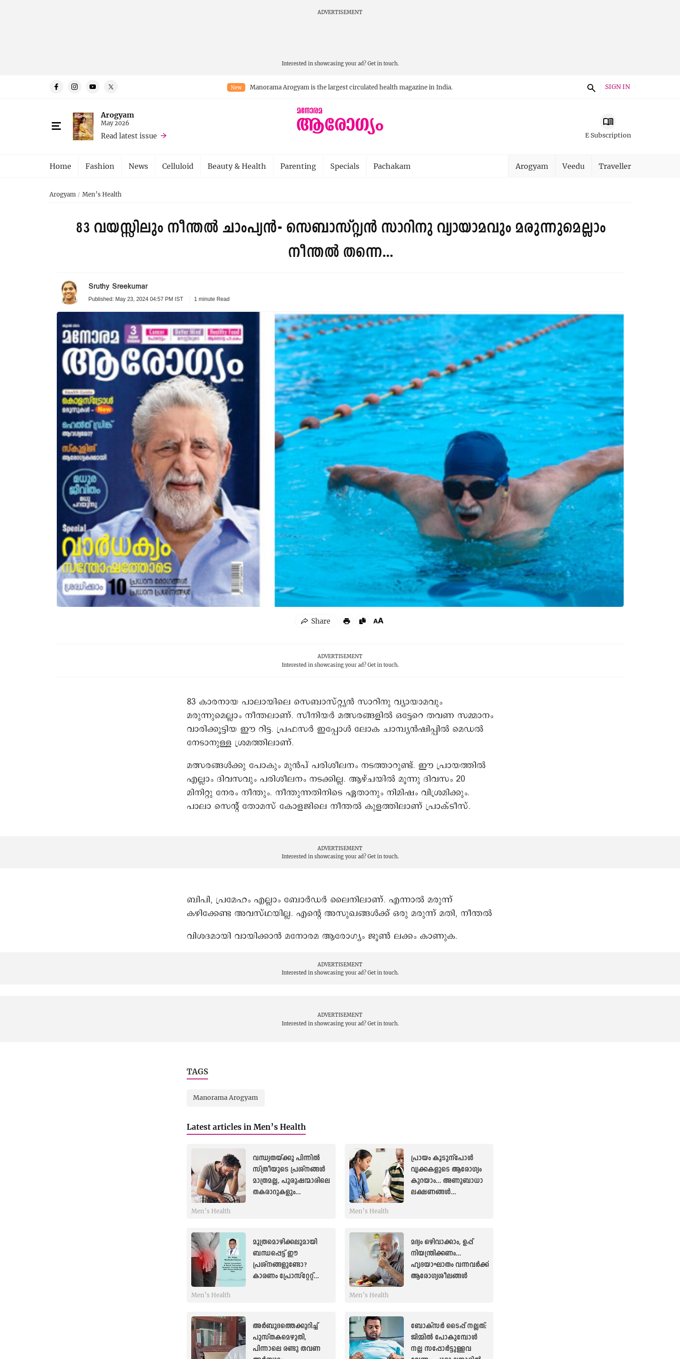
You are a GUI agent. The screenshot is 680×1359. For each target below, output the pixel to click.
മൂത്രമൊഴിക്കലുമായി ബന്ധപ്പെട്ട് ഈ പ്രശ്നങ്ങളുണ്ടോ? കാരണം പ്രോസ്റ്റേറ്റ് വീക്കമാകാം (285, 1265)
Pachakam (392, 166)
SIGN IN (617, 87)
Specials (344, 166)
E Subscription (608, 135)
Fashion (99, 166)
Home (60, 166)
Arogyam (117, 114)
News (138, 166)
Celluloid (178, 166)
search (590, 86)
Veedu (573, 166)
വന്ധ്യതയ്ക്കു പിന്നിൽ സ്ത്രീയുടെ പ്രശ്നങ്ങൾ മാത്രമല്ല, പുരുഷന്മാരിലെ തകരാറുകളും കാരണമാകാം (291, 1181)
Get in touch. (383, 63)
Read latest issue (129, 135)
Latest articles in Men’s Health (246, 1127)
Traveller (615, 166)
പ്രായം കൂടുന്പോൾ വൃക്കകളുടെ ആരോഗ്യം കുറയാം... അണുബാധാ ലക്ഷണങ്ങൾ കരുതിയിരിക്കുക (447, 1181)
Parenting (298, 166)
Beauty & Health (237, 166)
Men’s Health (102, 194)
